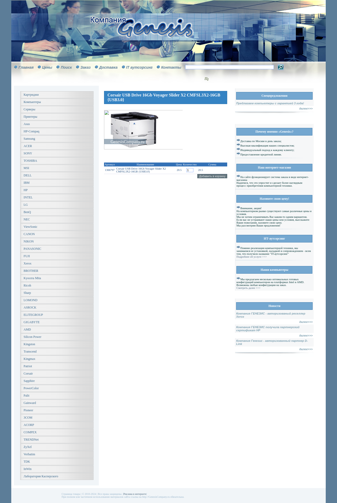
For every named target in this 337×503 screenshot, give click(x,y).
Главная (26, 67)
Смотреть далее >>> (248, 287)
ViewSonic (30, 227)
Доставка (108, 67)
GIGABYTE (32, 322)
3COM (28, 417)
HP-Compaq (31, 131)
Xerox (27, 263)
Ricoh (27, 285)
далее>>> (306, 108)
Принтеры (30, 116)
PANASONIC (32, 249)
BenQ (27, 212)
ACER (28, 146)
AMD (27, 329)
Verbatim (29, 454)
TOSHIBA (30, 161)
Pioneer (28, 410)
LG (26, 205)
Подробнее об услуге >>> (251, 256)
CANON (29, 234)
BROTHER (31, 271)
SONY (28, 153)
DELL (28, 175)
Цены (47, 67)
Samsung (29, 138)
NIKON (29, 241)
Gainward (30, 403)
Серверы (29, 109)
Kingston (29, 344)
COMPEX (30, 432)
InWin (27, 469)
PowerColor (31, 388)
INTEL (28, 197)
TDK (27, 461)
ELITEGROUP (33, 315)
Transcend (30, 351)
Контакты (171, 67)
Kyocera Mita (32, 278)
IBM (27, 183)
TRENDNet (31, 439)
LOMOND (30, 300)
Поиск (66, 67)
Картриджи (31, 94)
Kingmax (29, 359)
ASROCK (30, 307)
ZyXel (28, 447)
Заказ (85, 67)
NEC (27, 219)
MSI (26, 168)
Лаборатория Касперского (41, 476)
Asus (27, 124)
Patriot (28, 366)
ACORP (29, 425)
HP (26, 190)
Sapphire (29, 381)
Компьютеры (32, 102)
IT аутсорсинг (139, 67)
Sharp (27, 293)
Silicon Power (32, 337)
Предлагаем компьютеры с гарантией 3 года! (270, 103)
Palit (26, 395)
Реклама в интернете (134, 494)
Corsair (28, 373)
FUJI (27, 256)
